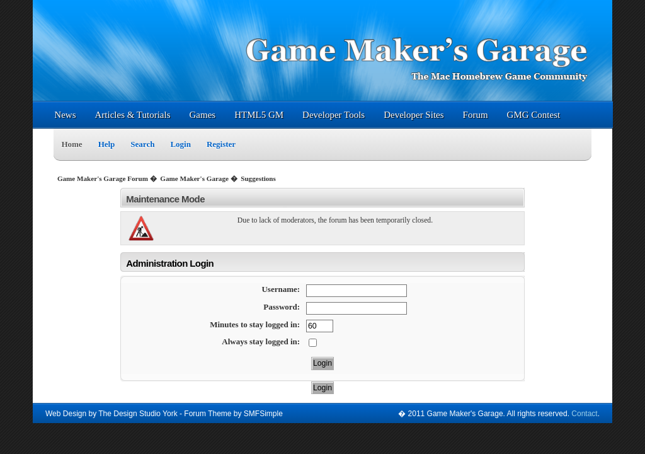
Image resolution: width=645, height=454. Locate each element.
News (65, 115)
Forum (475, 115)
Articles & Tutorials (132, 115)
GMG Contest (534, 115)
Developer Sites (413, 115)
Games (203, 115)
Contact (584, 413)
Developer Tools (333, 115)
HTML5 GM (258, 115)
